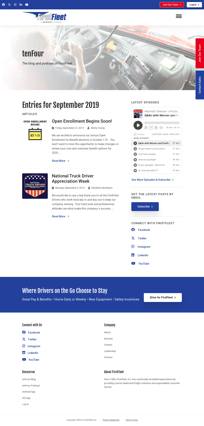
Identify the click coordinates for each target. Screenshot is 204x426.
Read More (60, 160)
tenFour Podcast (31, 385)
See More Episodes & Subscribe (151, 179)
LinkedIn (139, 255)
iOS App (26, 398)
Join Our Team (170, 4)
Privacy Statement (111, 420)
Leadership (110, 351)
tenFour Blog (29, 379)
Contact (108, 357)
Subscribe (143, 206)
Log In (193, 4)
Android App (28, 391)
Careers (108, 344)
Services (108, 338)
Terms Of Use (132, 420)
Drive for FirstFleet (161, 297)
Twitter (139, 238)
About (107, 332)
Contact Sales (199, 85)
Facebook (140, 230)
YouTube (140, 263)
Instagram (140, 246)
